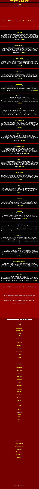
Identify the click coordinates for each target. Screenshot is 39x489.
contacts (16, 300)
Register (19, 333)
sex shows (5, 295)
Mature (19, 403)
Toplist (19, 354)
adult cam (14, 303)
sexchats (20, 295)
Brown (19, 416)
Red (19, 421)
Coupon (19, 347)
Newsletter (19, 351)
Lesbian (19, 397)
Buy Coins (19, 335)
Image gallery (19, 449)
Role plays (19, 391)
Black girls (19, 379)
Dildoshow (19, 394)
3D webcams (19, 451)
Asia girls (19, 373)
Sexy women (19, 367)
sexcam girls (6, 300)
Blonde (19, 414)
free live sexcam (29, 295)
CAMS (19, 324)
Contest (19, 345)
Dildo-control (19, 441)
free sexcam (20, 300)
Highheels (19, 389)
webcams (23, 300)
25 (28, 20)
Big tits (19, 382)
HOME (19, 4)
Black (19, 419)
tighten (27, 300)
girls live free (31, 300)
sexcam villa (9, 295)
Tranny (19, 405)
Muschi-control (19, 443)
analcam (16, 295)
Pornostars (19, 370)
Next (31, 20)
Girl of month (19, 454)
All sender (19, 363)
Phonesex (19, 342)
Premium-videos (19, 446)
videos (13, 295)
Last (35, 20)
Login (19, 357)
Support (19, 457)
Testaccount (19, 328)
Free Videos (19, 339)
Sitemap (15, 485)
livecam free (12, 300)
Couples (19, 400)
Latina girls (19, 376)
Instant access (19, 330)
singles (24, 295)
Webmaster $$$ (21, 485)
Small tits (19, 385)
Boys (19, 409)
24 (26, 20)
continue (23, 39)
